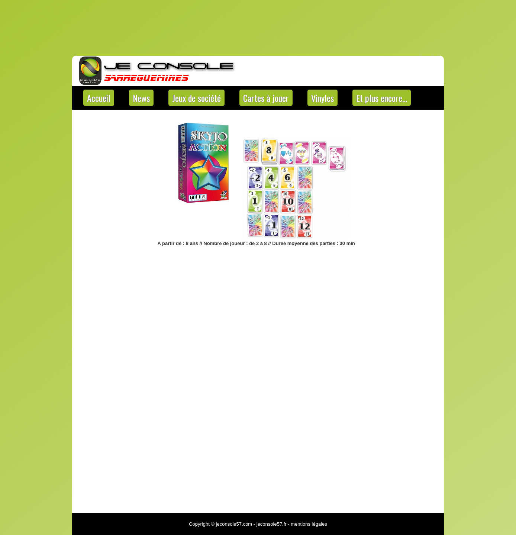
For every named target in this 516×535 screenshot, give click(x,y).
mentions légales (309, 524)
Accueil (98, 97)
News (141, 97)
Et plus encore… (381, 97)
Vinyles (322, 97)
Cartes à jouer (266, 97)
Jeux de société (196, 97)
